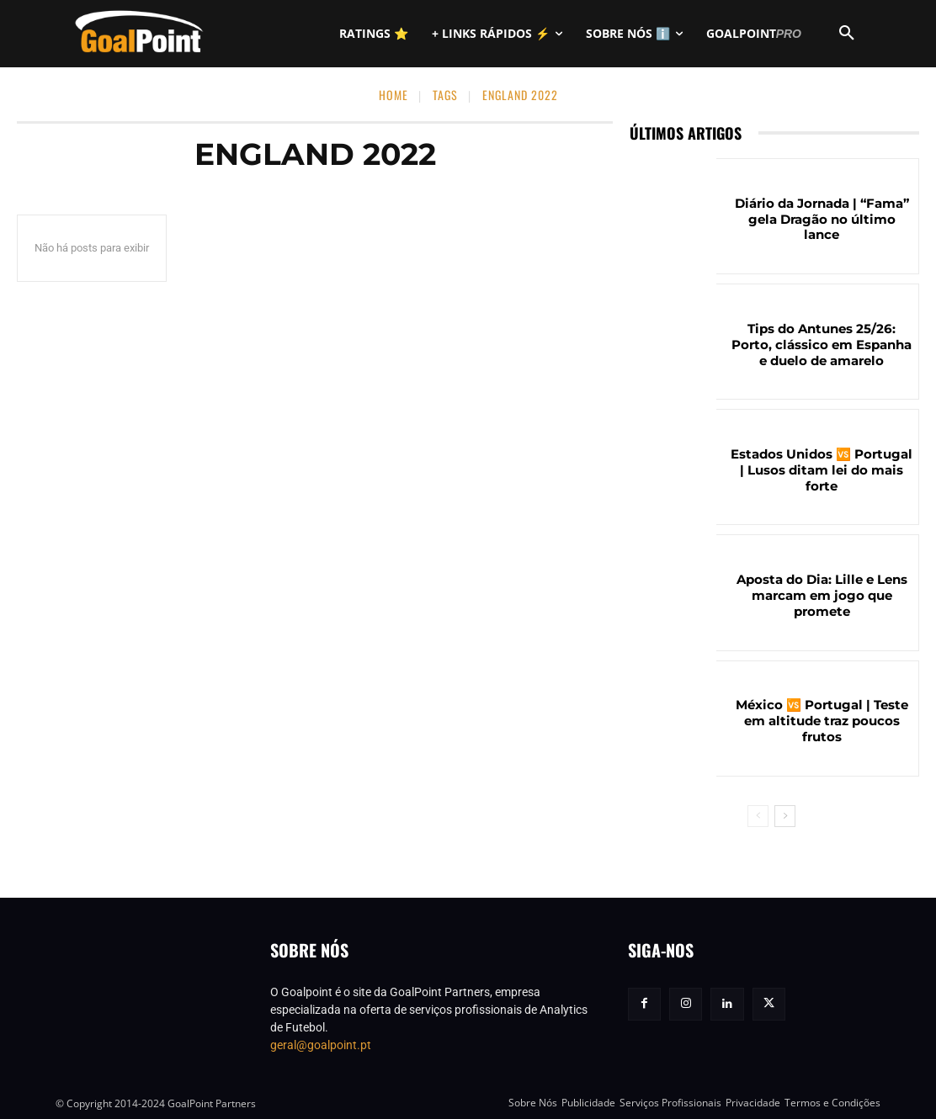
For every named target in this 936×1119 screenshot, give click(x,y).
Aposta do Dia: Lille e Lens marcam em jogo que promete (822, 596)
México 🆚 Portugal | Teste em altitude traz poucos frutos (822, 721)
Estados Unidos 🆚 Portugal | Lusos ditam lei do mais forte (821, 471)
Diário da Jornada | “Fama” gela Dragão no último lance (822, 219)
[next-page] (784, 816)
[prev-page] (757, 816)
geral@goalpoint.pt (320, 1045)
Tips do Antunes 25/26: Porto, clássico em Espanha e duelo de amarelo (822, 345)
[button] (846, 33)
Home (393, 94)
